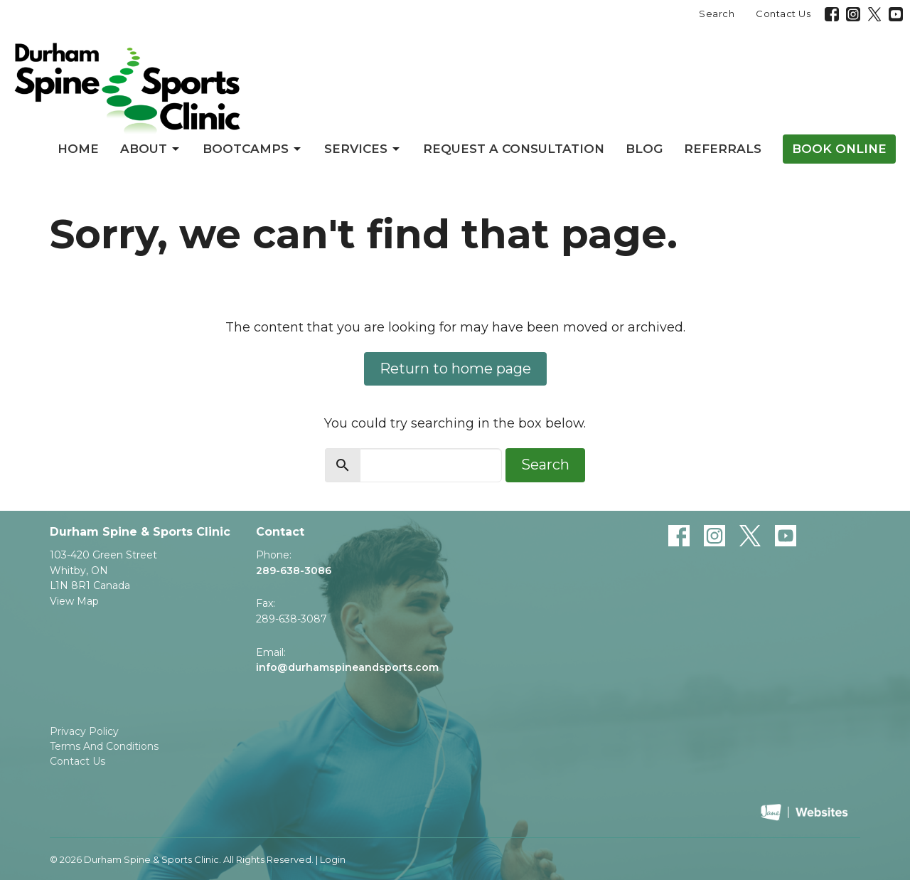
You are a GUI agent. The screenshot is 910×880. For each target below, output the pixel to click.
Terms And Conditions (104, 746)
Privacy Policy (84, 731)
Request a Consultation (513, 149)
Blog (644, 149)
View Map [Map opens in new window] (74, 601)
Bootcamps (253, 149)
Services (363, 149)
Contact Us (783, 13)
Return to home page (455, 368)
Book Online (839, 149)
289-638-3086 (293, 570)
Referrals (722, 149)
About (150, 149)
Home (78, 149)
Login (333, 859)
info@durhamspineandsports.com (347, 667)
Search (716, 13)
